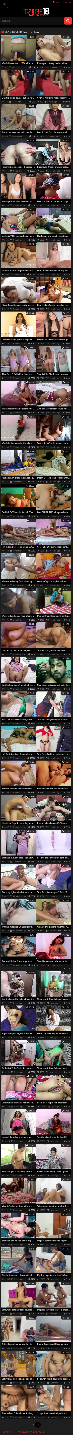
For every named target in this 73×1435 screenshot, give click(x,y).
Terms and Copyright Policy (31, 1432)
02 (38, 1424)
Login (57, 2)
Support (7, 1432)
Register (68, 2)
